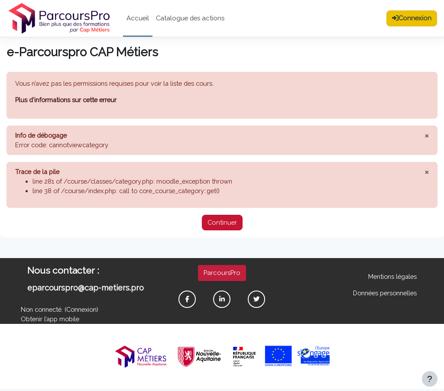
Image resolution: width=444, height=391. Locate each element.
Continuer (222, 223)
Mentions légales (391, 277)
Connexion (85, 311)
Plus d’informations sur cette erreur (67, 99)
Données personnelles (383, 294)
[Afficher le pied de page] (430, 379)
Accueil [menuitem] (137, 18)
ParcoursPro (222, 274)
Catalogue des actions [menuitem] (190, 18)
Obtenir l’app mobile (51, 320)
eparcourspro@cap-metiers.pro (85, 289)
